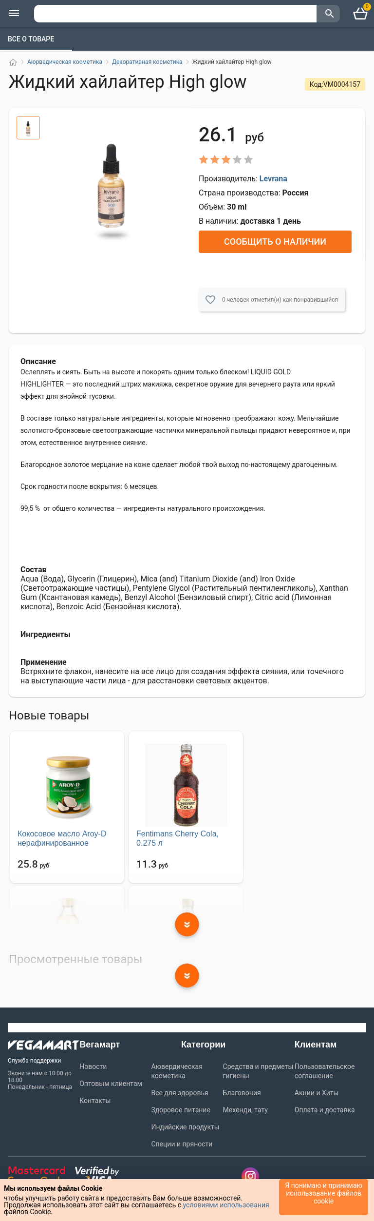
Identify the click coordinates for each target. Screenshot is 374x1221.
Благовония (242, 1093)
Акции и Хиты (317, 1093)
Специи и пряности (181, 1144)
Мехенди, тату (245, 1110)
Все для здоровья (179, 1093)
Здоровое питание (180, 1110)
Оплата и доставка (325, 1110)
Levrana (273, 178)
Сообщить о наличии (275, 241)
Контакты (95, 1101)
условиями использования (226, 1205)
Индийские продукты (185, 1127)
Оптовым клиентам (110, 1083)
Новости (93, 1066)
